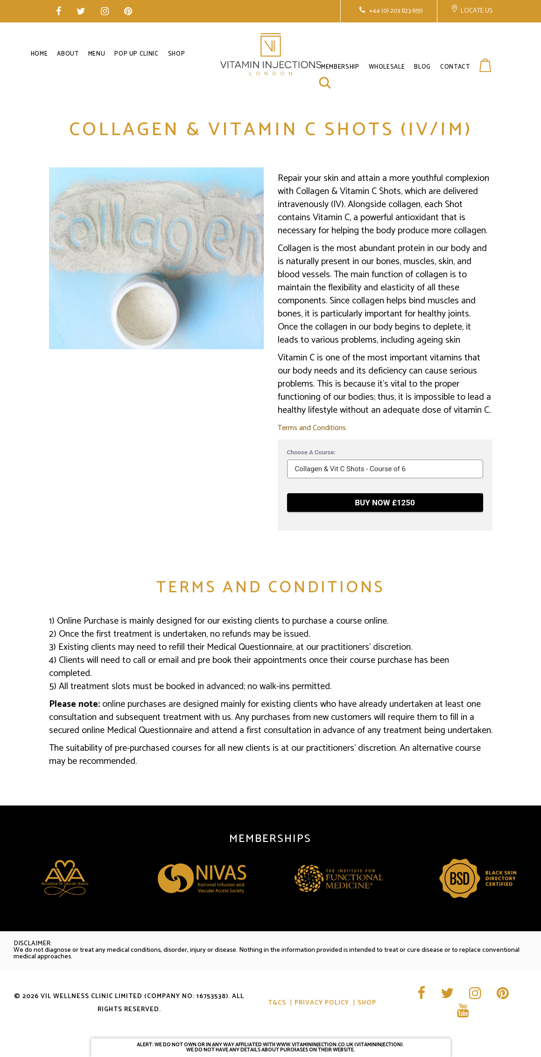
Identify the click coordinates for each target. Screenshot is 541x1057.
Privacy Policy (322, 1003)
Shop (367, 1003)
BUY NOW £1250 (385, 502)
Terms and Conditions (312, 428)
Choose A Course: (311, 452)
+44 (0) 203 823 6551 (395, 11)
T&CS (277, 1003)
